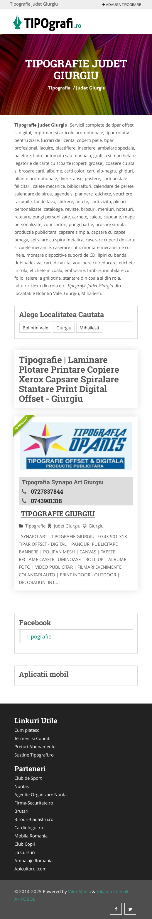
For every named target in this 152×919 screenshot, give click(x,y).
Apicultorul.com (30, 868)
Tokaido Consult (113, 891)
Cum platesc (26, 730)
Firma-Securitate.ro (33, 802)
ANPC (20, 899)
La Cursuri (24, 852)
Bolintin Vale (35, 328)
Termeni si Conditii (33, 738)
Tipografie (59, 88)
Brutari (21, 811)
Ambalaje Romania (33, 860)
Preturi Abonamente (34, 746)
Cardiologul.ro (28, 827)
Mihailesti (89, 328)
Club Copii (24, 844)
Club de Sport (28, 778)
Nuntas (21, 786)
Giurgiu (63, 328)
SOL (31, 899)
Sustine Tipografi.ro (34, 754)
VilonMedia (79, 891)
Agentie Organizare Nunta (40, 794)
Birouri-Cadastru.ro (33, 819)
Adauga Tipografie (121, 4)
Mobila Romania (31, 835)
